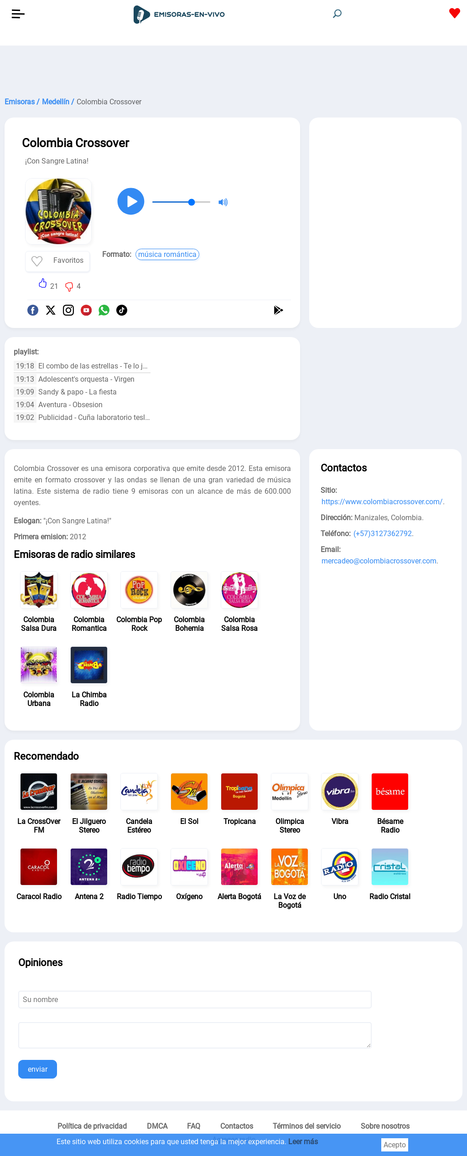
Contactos (236, 1126)
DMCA (157, 1126)
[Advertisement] (233, 68)
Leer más (303, 1141)
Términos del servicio (307, 1126)
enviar (37, 1069)
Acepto (395, 1145)
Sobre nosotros (385, 1126)
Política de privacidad (92, 1126)
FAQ (193, 1126)
